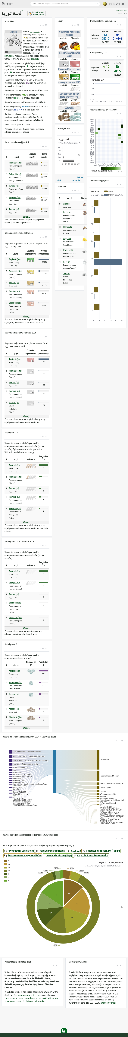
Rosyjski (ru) (14, 291)
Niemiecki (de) (15, 162)
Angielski (67, 238)
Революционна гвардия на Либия (25, 855)
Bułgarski (67, 212)
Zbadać (95, 4)
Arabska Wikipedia (114, 4)
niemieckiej (9, 56)
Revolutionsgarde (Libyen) (52, 850)
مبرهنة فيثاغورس (77, 178)
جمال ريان (36, 995)
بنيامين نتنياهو (24, 995)
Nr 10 (105, 67)
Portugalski (68, 250)
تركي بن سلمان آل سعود (28, 1001)
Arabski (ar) (14, 209)
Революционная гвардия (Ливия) (103, 850)
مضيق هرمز (18, 998)
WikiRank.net (121, 10)
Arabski (66, 203)
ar (22, 10)
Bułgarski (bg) (15, 174)
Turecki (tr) (14, 186)
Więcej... (26, 216)
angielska (35, 59)
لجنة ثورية (34, 31)
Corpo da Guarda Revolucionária (92, 855)
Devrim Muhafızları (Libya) (59, 855)
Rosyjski (66, 262)
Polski (7, 3)
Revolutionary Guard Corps (21, 850)
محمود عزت (10, 1001)
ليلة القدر (47, 998)
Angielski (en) (14, 197)
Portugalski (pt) (15, 682)
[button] (40, 25)
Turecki (66, 273)
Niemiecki (67, 227)
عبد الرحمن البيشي (33, 998)
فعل (58, 180)
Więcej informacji (108, 1003)
